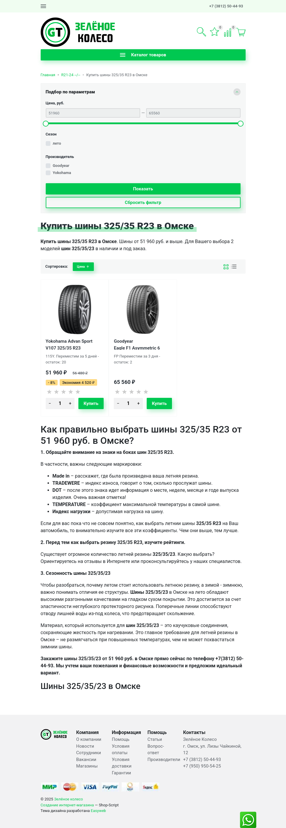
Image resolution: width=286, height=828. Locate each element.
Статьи (155, 739)
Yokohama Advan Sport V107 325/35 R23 (69, 344)
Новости (85, 746)
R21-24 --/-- (70, 75)
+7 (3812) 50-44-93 (226, 6)
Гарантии (121, 773)
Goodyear (61, 165)
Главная (48, 75)
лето (57, 143)
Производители (164, 759)
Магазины (87, 766)
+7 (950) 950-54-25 (202, 766)
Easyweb (98, 810)
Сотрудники (88, 752)
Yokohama (62, 172)
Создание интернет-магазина (67, 805)
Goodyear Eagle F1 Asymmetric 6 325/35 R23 (137, 344)
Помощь (121, 739)
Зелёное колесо (68, 799)
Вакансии (86, 759)
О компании (88, 739)
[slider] (46, 124)
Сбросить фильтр (143, 202)
